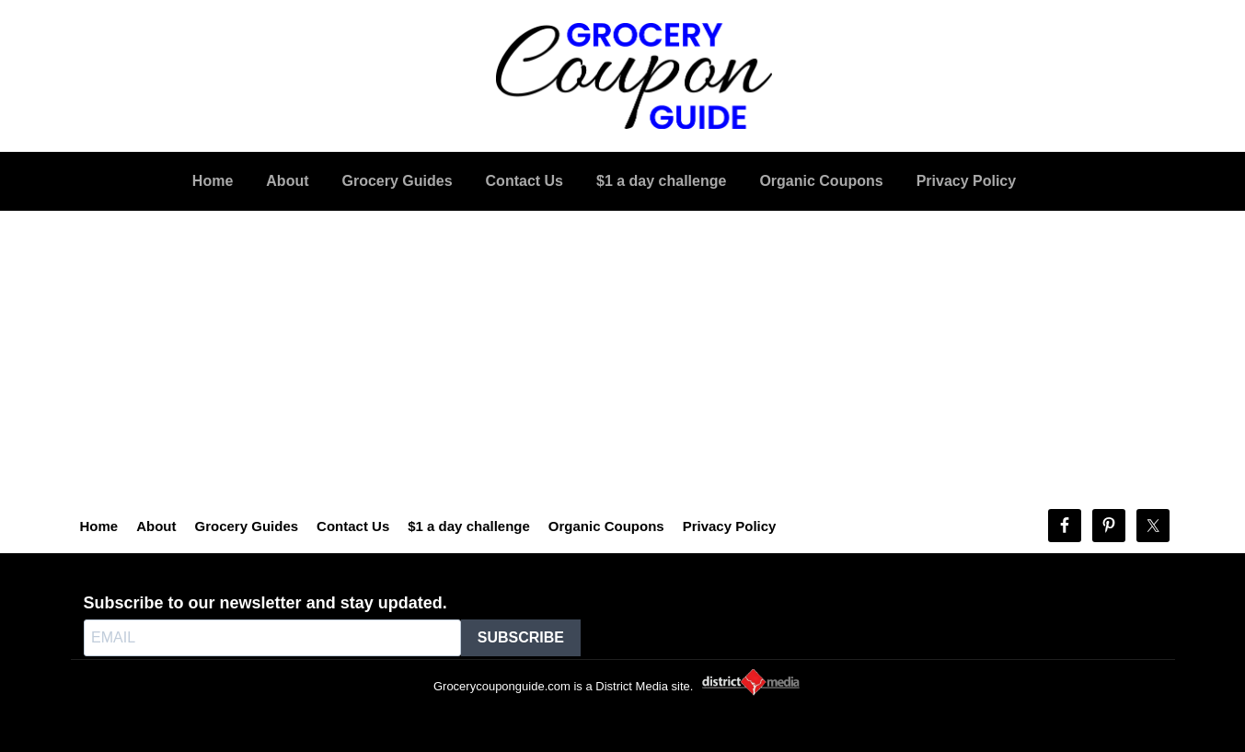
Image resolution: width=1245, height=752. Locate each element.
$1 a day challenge (469, 526)
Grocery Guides (247, 526)
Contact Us (353, 526)
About (156, 526)
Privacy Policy (730, 526)
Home (99, 526)
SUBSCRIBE (521, 637)
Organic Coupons (606, 526)
